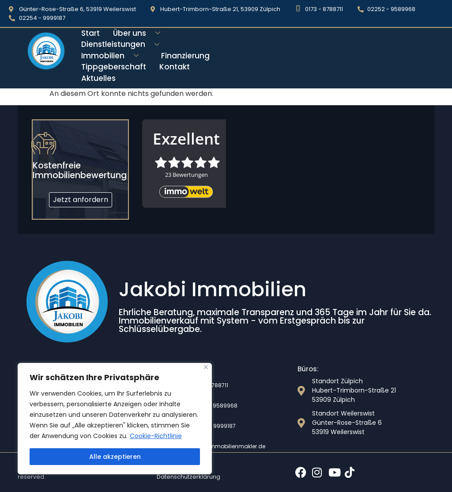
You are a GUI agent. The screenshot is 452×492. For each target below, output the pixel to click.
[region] (115, 418)
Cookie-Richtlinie (156, 435)
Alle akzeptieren (115, 456)
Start (90, 33)
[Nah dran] (206, 367)
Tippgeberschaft (113, 66)
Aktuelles (98, 78)
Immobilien (113, 55)
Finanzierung (185, 55)
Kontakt (174, 66)
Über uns (140, 33)
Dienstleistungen (123, 44)
